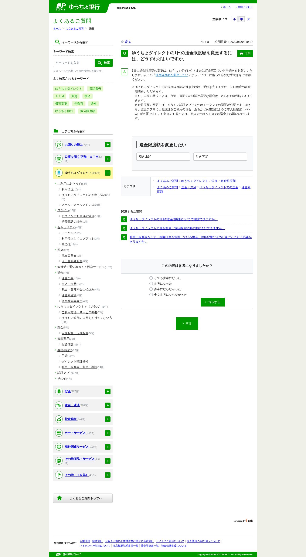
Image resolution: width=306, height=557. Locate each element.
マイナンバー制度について (95, 545)
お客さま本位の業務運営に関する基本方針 (129, 541)
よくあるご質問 (75, 28)
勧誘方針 (97, 541)
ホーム (227, 7)
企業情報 (85, 541)
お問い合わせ (245, 7)
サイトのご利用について (170, 541)
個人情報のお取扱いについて (203, 541)
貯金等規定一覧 (150, 545)
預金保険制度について (174, 545)
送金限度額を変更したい (172, 75)
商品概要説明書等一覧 (125, 545)
